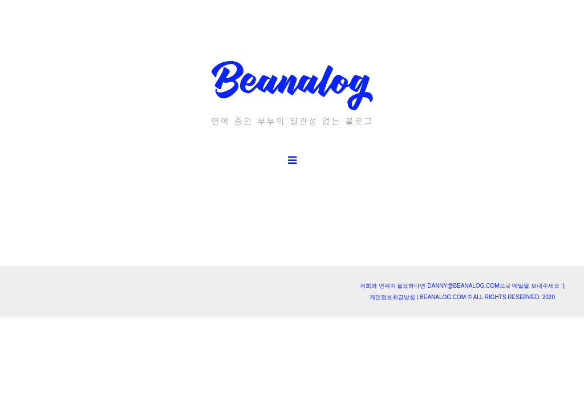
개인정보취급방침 (392, 297)
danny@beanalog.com (463, 286)
